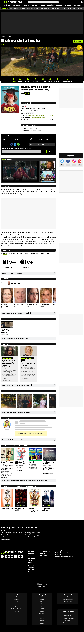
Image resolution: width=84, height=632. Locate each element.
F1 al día (16, 611)
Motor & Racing (16, 609)
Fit (16, 606)
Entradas (77, 5)
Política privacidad (61, 553)
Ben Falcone (15, 283)
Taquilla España (54, 8)
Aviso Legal (58, 551)
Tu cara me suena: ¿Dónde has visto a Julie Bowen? (28, 363)
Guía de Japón (67, 623)
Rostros (59, 5)
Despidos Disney (44, 8)
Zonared (67, 620)
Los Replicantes (68, 599)
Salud (42, 611)
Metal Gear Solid (25, 8)
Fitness (42, 618)
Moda (42, 601)
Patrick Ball (63, 8)
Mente (42, 623)
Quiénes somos (45, 551)
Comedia (30, 113)
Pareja (42, 609)
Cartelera (16, 5)
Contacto (43, 555)
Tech (16, 601)
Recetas (42, 613)
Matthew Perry (71, 8)
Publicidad (43, 553)
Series (34, 5)
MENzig (16, 599)
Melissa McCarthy (4, 305)
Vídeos (42, 5)
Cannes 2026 (34, 8)
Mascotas (42, 616)
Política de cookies (60, 555)
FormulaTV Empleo (68, 618)
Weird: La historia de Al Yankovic (33, 510)
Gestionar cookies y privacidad (64, 556)
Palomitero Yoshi (14, 8)
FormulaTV (67, 616)
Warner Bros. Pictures (46, 115)
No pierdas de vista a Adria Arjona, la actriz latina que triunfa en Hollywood (9, 363)
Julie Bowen (44, 305)
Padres (42, 606)
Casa (42, 621)
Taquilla (31, 567)
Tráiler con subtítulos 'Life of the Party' (7, 330)
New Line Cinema (33, 115)
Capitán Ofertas (68, 601)
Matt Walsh (18, 305)
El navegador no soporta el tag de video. (20, 171)
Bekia (42, 599)
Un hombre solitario (46, 509)
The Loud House (7, 508)
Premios (50, 5)
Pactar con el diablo (20, 509)
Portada (3, 36)
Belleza (42, 604)
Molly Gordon (32, 305)
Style (16, 604)
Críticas (68, 5)
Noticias (7, 5)
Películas (26, 5)
